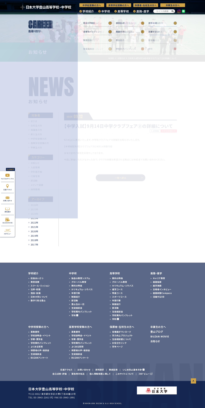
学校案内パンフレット (81, 311)
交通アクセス (7, 187)
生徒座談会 (76, 307)
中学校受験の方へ (92, 5)
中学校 (105, 11)
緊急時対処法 (78, 373)
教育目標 (35, 281)
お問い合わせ (7, 198)
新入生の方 (36, 134)
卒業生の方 (36, 147)
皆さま (34, 121)
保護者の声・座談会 (40, 350)
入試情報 (35, 167)
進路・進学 (142, 11)
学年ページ (117, 346)
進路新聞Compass (162, 293)
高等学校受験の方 (40, 143)
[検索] (172, 11)
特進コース (117, 293)
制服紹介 (75, 296)
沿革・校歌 (36, 289)
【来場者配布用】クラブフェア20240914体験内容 (88, 146)
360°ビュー (7, 231)
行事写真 (35, 176)
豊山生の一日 (77, 304)
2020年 (34, 231)
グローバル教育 (78, 281)
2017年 (34, 244)
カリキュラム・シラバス (82, 289)
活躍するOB (158, 296)
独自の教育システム (80, 278)
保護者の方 (36, 130)
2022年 (34, 222)
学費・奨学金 (37, 339)
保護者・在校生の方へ (146, 5)
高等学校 (123, 11)
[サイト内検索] (164, 11)
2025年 (34, 209)
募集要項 (35, 331)
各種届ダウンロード (121, 331)
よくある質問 (37, 346)
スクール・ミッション (40, 285)
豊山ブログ (156, 331)
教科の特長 (76, 285)
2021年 (34, 227)
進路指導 (157, 281)
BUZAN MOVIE (7, 220)
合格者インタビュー (162, 289)
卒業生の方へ (173, 5)
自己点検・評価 (59, 373)
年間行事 (75, 293)
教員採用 (113, 369)
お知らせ (35, 163)
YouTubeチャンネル (7, 176)
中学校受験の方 (39, 138)
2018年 (34, 240)
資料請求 (7, 209)
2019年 (34, 235)
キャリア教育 (159, 278)
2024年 (34, 213)
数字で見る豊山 (38, 300)
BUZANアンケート (39, 357)
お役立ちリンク (119, 342)
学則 (73, 315)
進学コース (117, 289)
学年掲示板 (36, 171)
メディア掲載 (37, 185)
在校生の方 (36, 125)
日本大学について (39, 296)
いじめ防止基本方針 (132, 369)
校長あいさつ (37, 278)
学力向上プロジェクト (122, 335)
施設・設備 (36, 293)
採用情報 (35, 189)
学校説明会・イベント (41, 335)
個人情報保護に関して (100, 373)
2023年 (34, 218)
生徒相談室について (121, 339)
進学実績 (157, 285)
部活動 (34, 180)
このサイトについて (125, 373)
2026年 (34, 205)
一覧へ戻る (129, 177)
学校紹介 (88, 11)
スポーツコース (119, 296)
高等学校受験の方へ (118, 5)
